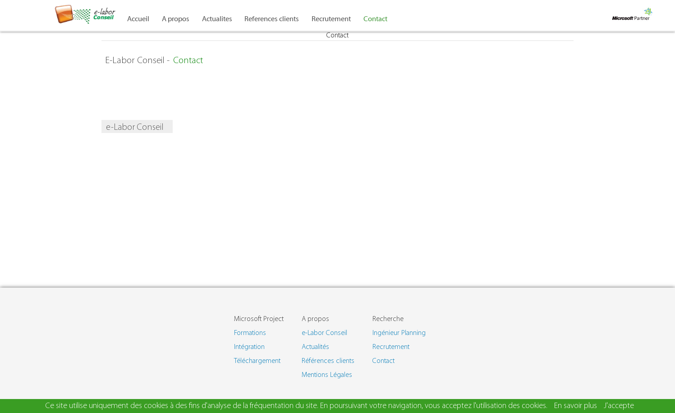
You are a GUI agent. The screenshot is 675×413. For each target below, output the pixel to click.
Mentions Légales (327, 375)
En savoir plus (575, 406)
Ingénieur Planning (399, 333)
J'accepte (619, 406)
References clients (271, 19)
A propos (175, 19)
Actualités (315, 347)
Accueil (138, 19)
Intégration (249, 347)
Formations (250, 333)
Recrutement (331, 19)
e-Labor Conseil (324, 333)
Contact (375, 19)
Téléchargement (257, 361)
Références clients (328, 361)
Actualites (217, 19)
